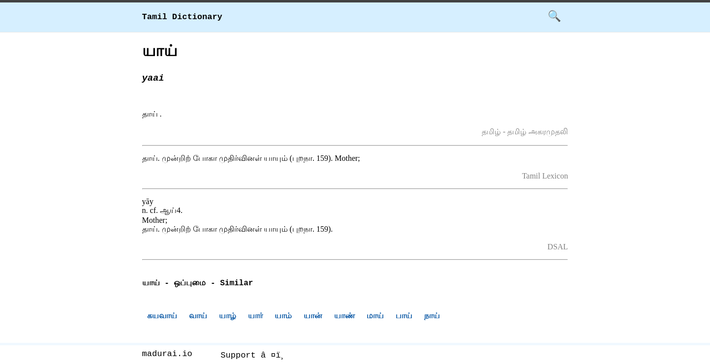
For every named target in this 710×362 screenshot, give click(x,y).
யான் (313, 317)
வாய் (198, 317)
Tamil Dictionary (182, 17)
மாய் (375, 317)
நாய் (432, 317)
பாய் (404, 317)
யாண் (344, 317)
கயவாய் (162, 317)
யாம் (283, 317)
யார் (255, 317)
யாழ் (227, 317)
